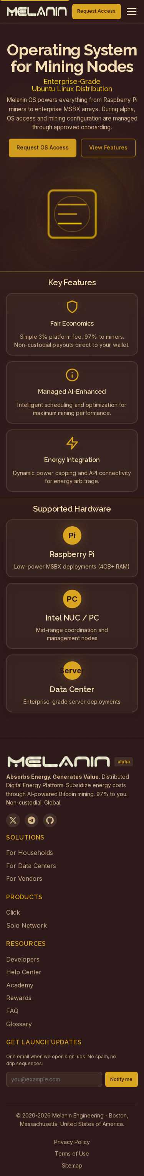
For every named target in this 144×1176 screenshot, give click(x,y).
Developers (23, 959)
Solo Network (26, 925)
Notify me (121, 1079)
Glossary (19, 1024)
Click (13, 912)
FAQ (12, 1011)
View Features (108, 150)
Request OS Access (43, 150)
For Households (29, 852)
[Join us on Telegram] (31, 820)
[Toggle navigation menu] (132, 12)
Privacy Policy (72, 1142)
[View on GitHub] (50, 820)
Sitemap (72, 1165)
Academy (19, 985)
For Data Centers (31, 866)
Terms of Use (72, 1153)
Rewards (18, 998)
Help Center (23, 972)
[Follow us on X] (13, 820)
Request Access (96, 11)
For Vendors (24, 878)
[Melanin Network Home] (37, 11)
